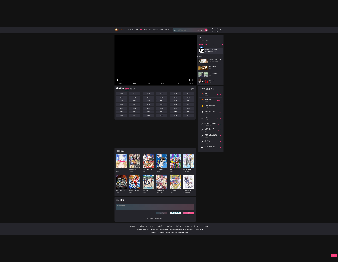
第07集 (121, 97)
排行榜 (199, 30)
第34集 (161, 111)
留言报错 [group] (167, 30)
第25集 (121, 108)
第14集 (134, 100)
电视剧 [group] (132, 30)
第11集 (175, 97)
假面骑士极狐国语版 (134, 190)
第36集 (188, 111)
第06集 (188, 93)
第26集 (134, 108)
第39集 (148, 115)
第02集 (134, 93)
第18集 (188, 100)
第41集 (175, 115)
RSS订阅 (151, 226)
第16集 (161, 100)
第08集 (134, 97)
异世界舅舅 (132, 169)
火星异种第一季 (120, 190)
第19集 (121, 104)
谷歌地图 (169, 226)
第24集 (188, 104)
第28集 (161, 108)
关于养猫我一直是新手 (161, 169)
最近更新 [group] (155, 30)
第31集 (121, 111)
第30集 (188, 108)
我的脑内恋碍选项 (161, 190)
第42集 (188, 115)
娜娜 (117, 169)
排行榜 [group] (161, 30)
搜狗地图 (196, 226)
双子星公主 (173, 190)
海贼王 (200, 38)
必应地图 (178, 226)
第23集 (175, 104)
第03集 (148, 93)
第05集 (175, 93)
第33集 (148, 111)
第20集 (134, 104)
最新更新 (132, 226)
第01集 (121, 93)
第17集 (175, 100)
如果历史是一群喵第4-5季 (148, 169)
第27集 (148, 108)
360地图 (187, 226)
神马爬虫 (205, 226)
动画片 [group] (145, 30)
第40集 (161, 115)
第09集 (148, 97)
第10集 (161, 97)
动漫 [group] (141, 30)
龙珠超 (172, 169)
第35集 (175, 111)
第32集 (134, 111)
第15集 (148, 100)
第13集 (121, 100)
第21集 (148, 104)
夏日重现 (145, 190)
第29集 (175, 108)
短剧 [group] (150, 30)
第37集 (121, 115)
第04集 (161, 93)
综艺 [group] (137, 30)
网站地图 (142, 226)
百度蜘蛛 (160, 226)
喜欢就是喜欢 (187, 190)
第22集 (161, 104)
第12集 (188, 97)
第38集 (134, 115)
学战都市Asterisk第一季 (188, 169)
